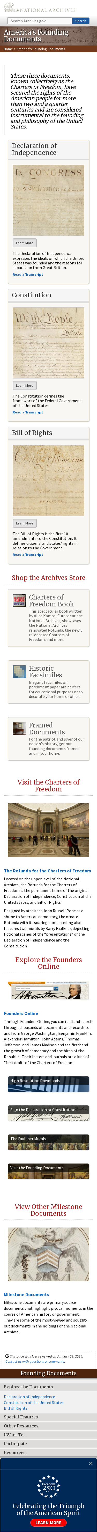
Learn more (49, 1522)
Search (80, 21)
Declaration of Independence (29, 1396)
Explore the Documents (28, 1387)
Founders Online (21, 1013)
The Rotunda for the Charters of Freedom (47, 871)
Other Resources (21, 1426)
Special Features (21, 1417)
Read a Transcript (28, 554)
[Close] (91, 1464)
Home (8, 49)
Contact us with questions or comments (34, 1361)
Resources (15, 1453)
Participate (15, 1444)
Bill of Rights (15, 1408)
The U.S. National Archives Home (39, 8)
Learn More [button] (24, 243)
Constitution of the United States (34, 1402)
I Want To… (15, 1435)
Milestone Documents (26, 1294)
